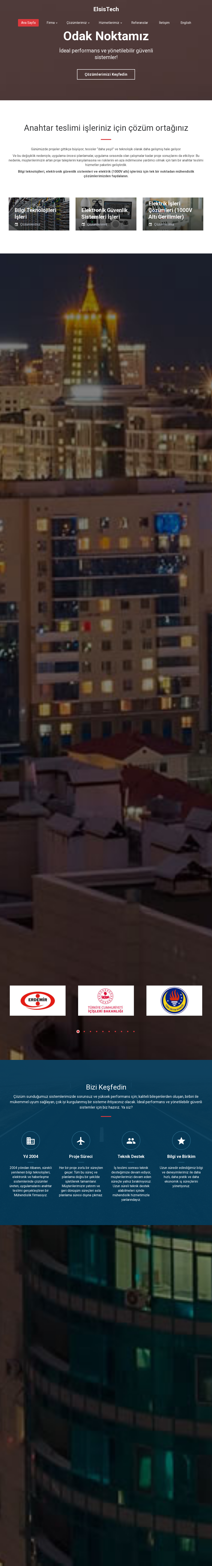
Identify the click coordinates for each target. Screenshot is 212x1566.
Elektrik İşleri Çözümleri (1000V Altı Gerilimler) (170, 210)
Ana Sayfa (28, 23)
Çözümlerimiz (77, 23)
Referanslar (139, 23)
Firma (51, 23)
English (186, 23)
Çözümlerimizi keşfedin (106, 74)
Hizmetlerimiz (109, 23)
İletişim (164, 23)
